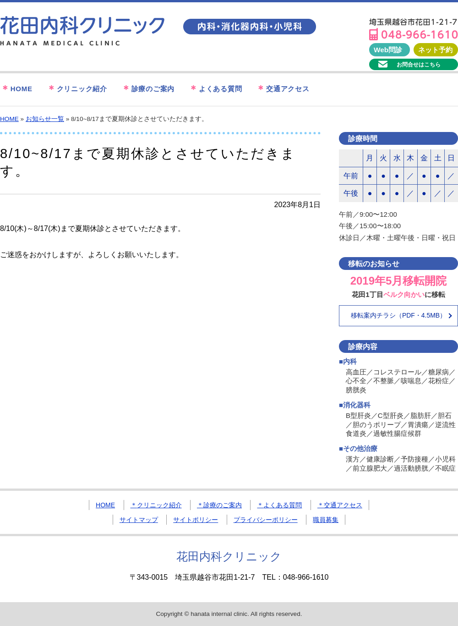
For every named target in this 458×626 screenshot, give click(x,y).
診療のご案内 (147, 89)
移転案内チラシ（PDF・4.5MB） (398, 315)
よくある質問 (215, 89)
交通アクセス (282, 89)
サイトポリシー (195, 519)
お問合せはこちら (419, 64)
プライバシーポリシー (266, 519)
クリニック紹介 (76, 89)
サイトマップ (139, 519)
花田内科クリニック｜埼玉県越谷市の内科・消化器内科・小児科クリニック (82, 31)
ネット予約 (435, 50)
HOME (16, 89)
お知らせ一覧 (45, 118)
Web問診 (388, 50)
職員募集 (325, 519)
